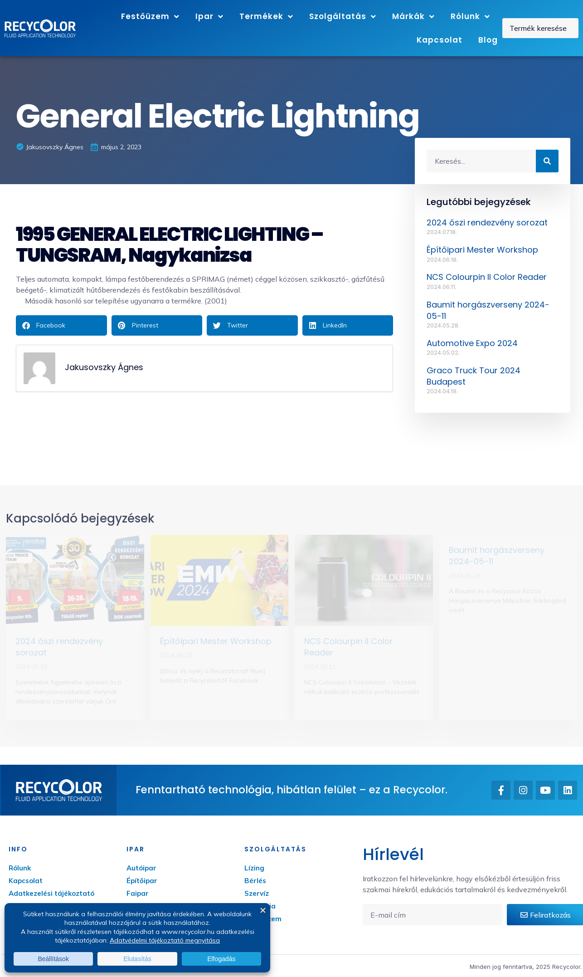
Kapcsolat (439, 39)
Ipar (209, 16)
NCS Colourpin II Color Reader (487, 277)
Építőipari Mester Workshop (482, 249)
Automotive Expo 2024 (472, 343)
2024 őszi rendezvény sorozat (487, 222)
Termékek (266, 16)
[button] (61, 325)
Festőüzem (150, 16)
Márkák (413, 16)
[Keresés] (547, 161)
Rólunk (470, 16)
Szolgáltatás (342, 16)
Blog (488, 39)
